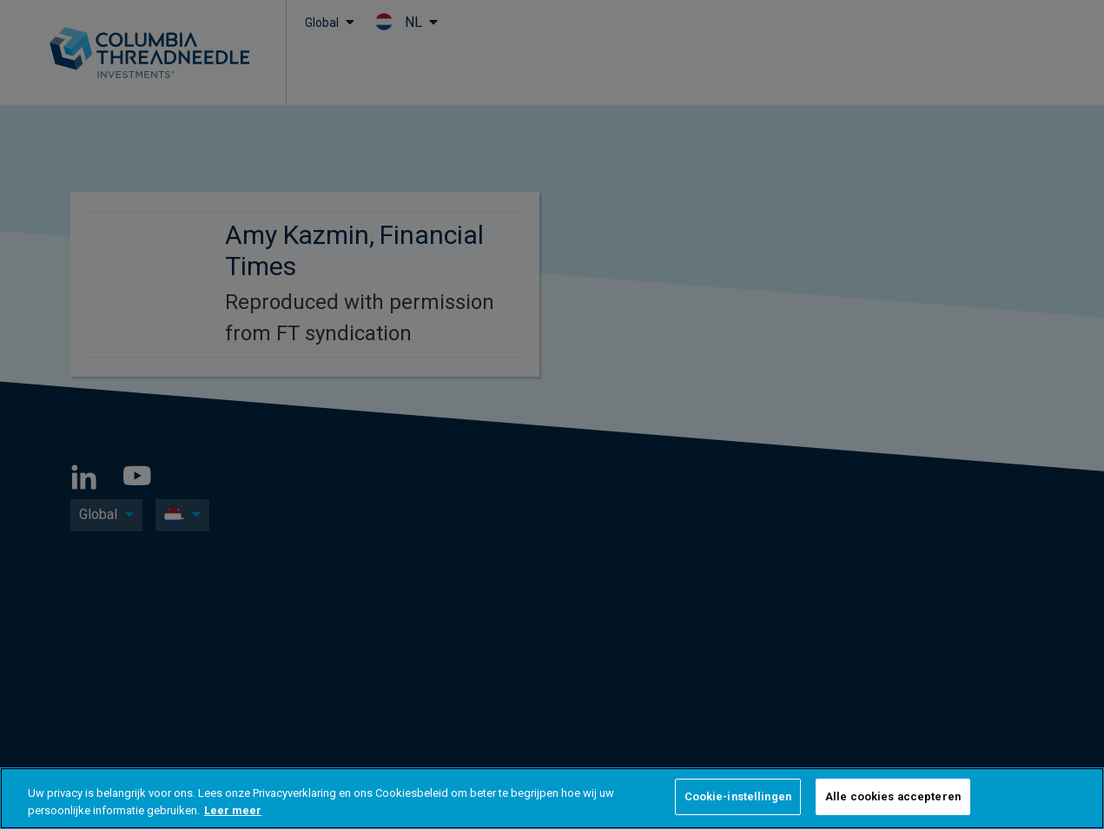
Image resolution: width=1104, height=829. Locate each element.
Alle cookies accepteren (893, 796)
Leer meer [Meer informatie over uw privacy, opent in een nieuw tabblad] (232, 810)
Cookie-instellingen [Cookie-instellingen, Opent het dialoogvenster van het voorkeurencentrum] (737, 796)
